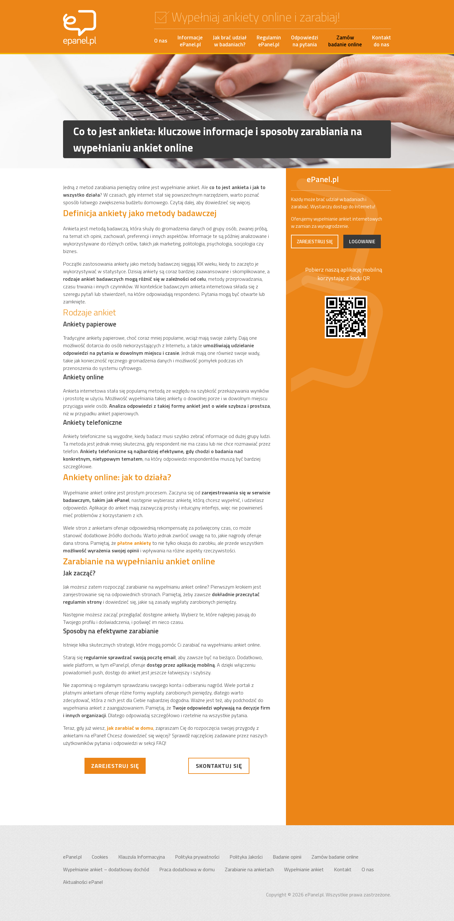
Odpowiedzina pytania (304, 41)
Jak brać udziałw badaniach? (230, 41)
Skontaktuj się (219, 766)
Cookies (100, 857)
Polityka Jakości (246, 857)
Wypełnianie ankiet (304, 869)
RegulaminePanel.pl (269, 41)
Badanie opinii (287, 857)
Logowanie (362, 241)
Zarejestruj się (115, 766)
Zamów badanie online (334, 857)
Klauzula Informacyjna (141, 857)
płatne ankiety (134, 543)
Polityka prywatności (197, 857)
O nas (160, 41)
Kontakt (343, 869)
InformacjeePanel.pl (190, 41)
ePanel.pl (72, 857)
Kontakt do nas (381, 41)
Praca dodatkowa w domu (187, 869)
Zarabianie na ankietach (249, 869)
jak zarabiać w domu (130, 728)
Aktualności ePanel (83, 882)
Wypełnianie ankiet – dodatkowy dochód (106, 869)
